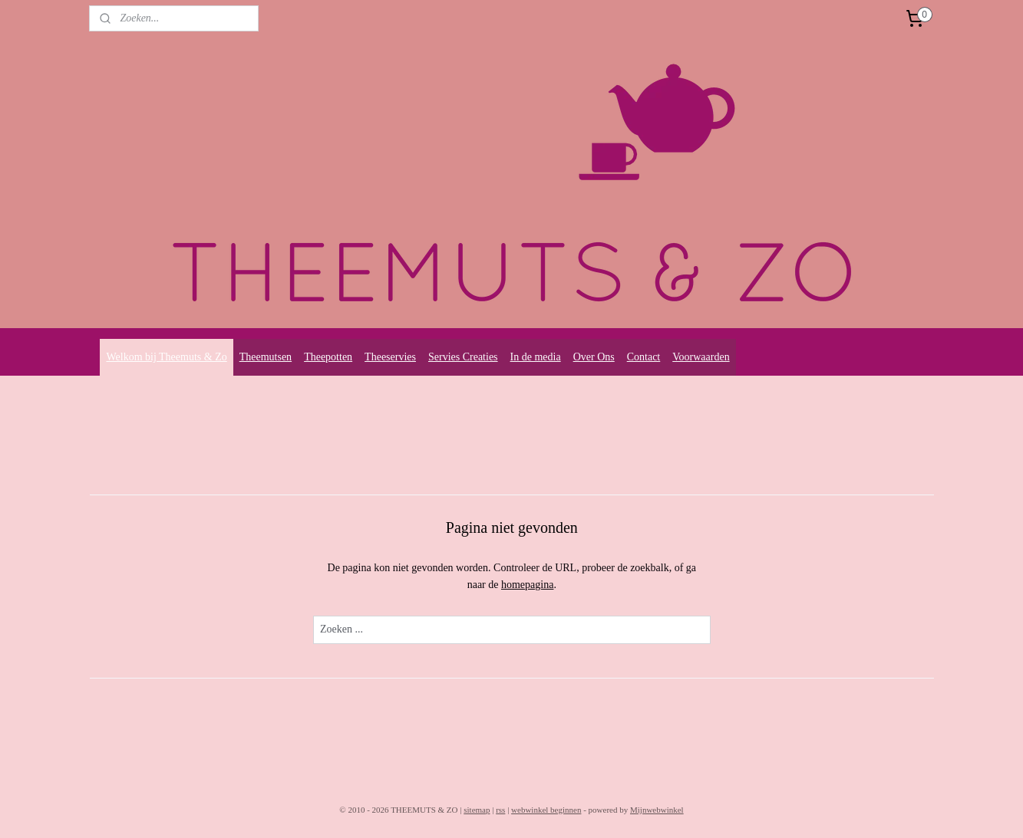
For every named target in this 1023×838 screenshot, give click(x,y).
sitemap (477, 809)
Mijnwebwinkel (657, 809)
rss (500, 809)
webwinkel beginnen (546, 809)
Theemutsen (265, 357)
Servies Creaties (463, 357)
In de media (535, 357)
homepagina (527, 584)
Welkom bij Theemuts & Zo (166, 357)
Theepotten (328, 357)
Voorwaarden (700, 357)
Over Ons (594, 357)
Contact (644, 357)
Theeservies (390, 357)
